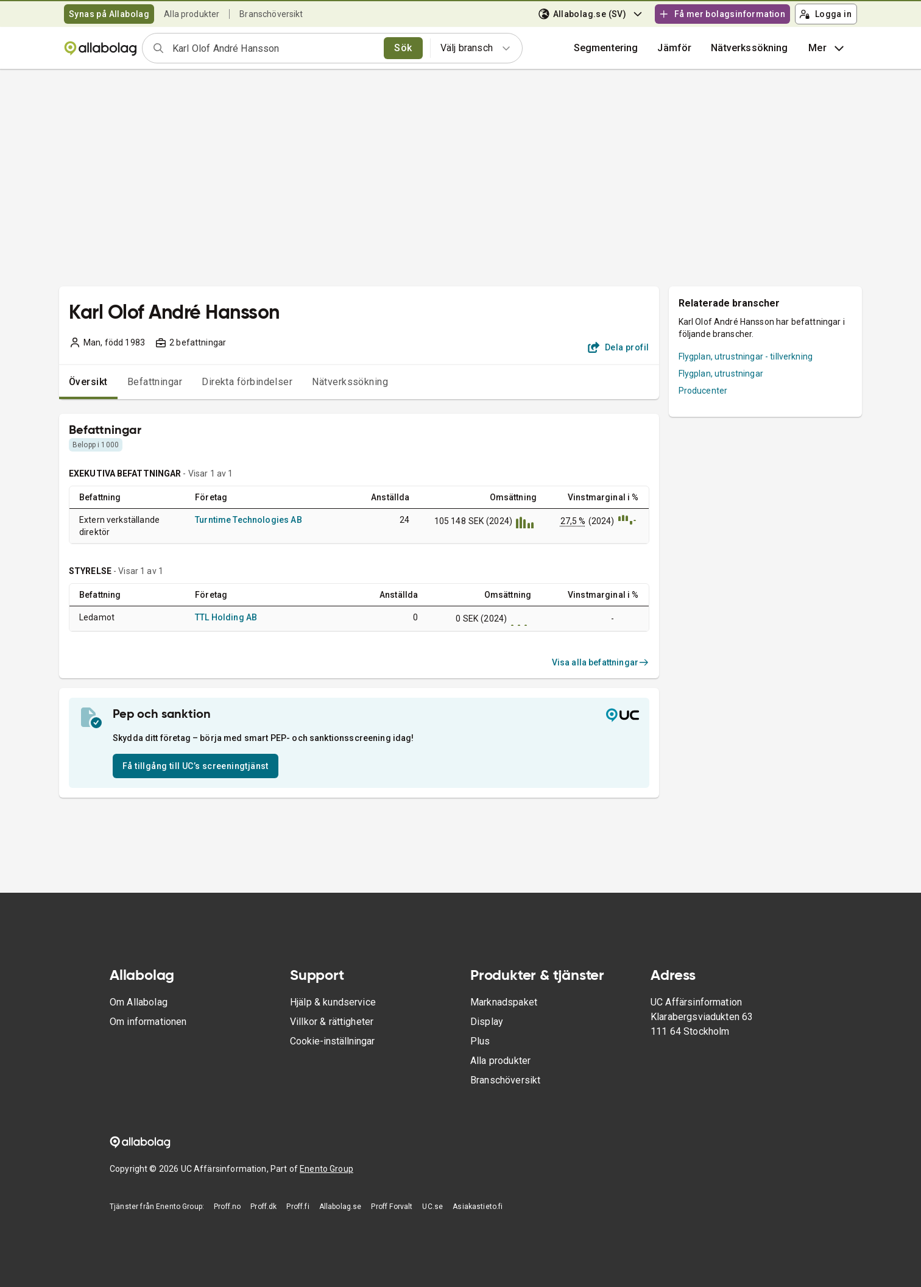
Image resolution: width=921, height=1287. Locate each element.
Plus (480, 1041)
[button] (674, 48)
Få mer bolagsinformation (721, 14)
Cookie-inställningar (332, 1041)
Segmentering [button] (606, 48)
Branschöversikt (271, 14)
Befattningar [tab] (155, 382)
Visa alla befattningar (600, 662)
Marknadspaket (503, 1002)
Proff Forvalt (391, 1206)
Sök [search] (403, 48)
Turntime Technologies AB (248, 520)
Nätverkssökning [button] (749, 48)
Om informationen (148, 1021)
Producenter (703, 390)
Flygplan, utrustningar (721, 373)
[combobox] (274, 48)
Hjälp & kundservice (333, 1002)
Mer (827, 48)
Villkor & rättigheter (331, 1021)
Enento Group (326, 1169)
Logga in (825, 14)
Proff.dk (263, 1206)
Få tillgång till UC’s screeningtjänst (195, 766)
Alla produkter (191, 14)
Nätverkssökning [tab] (350, 382)
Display (486, 1021)
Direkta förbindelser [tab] (247, 382)
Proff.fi (297, 1206)
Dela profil (618, 347)
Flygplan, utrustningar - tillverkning (746, 356)
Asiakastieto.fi (478, 1206)
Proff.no (227, 1206)
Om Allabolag (139, 1002)
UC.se (432, 1206)
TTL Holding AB (226, 617)
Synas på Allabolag (109, 14)
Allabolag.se (340, 1206)
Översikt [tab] (88, 382)
